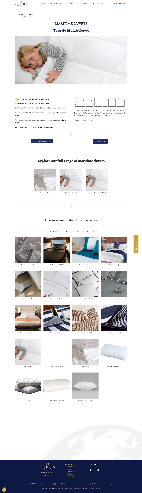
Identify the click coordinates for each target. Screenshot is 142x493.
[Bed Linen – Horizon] (85, 250)
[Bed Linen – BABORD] (56, 250)
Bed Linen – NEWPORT (57, 333)
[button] (4, 489)
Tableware (71, 474)
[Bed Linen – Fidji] (114, 250)
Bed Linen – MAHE (114, 299)
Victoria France (47, 489)
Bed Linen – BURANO (56, 299)
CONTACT (47, 475)
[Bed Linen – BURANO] (56, 284)
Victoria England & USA (62, 489)
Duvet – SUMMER (71, 193)
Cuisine (71, 476)
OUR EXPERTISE (47, 473)
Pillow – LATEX (28, 400)
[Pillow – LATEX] (28, 386)
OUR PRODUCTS (70, 464)
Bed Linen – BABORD (56, 265)
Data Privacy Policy (105, 484)
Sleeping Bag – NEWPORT (114, 333)
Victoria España (94, 489)
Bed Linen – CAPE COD (85, 333)
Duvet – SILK (45, 193)
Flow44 (83, 484)
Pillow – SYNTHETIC (114, 366)
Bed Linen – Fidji (114, 265)
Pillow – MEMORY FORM (57, 400)
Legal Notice (92, 484)
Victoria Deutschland (79, 489)
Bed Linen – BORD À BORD (28, 333)
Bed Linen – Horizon (85, 265)
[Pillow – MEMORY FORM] (56, 386)
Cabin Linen (71, 467)
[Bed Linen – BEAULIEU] (28, 250)
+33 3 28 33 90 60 (98, 3)
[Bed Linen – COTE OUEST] (85, 284)
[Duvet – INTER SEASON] (97, 180)
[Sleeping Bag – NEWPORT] (114, 318)
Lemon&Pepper (61, 484)
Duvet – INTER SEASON (97, 193)
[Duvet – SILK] (45, 180)
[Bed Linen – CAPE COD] (85, 318)
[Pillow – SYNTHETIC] (114, 352)
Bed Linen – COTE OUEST (85, 299)
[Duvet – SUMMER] (71, 180)
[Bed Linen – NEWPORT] (56, 318)
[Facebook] (90, 470)
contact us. (49, 127)
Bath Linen (71, 469)
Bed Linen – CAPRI (27, 299)
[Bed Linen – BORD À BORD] (28, 318)
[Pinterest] (98, 470)
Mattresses (71, 472)
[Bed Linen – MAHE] (114, 284)
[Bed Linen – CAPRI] (28, 284)
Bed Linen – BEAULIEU (28, 265)
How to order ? (41, 141)
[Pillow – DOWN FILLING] (85, 386)
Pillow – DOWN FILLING (85, 400)
